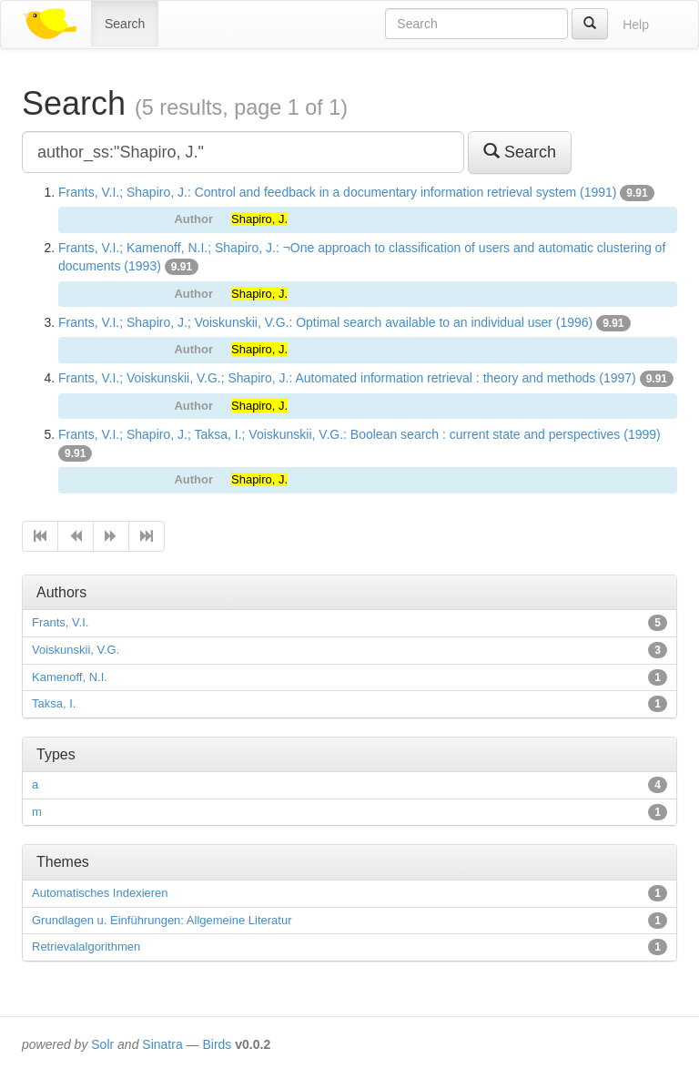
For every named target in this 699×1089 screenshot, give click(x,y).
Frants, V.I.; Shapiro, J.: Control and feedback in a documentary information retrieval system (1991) (337, 192)
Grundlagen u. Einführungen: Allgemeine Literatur (161, 920)
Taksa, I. (54, 703)
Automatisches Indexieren (100, 893)
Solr (102, 1044)
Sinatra (162, 1044)
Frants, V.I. (60, 622)
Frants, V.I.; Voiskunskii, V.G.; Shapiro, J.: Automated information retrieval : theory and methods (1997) (347, 378)
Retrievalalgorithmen (86, 946)
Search (125, 23)
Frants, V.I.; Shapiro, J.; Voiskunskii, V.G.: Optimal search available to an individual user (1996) (325, 322)
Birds (216, 1044)
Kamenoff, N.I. (69, 677)
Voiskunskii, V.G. (75, 649)
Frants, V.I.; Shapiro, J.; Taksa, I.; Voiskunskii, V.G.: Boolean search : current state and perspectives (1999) (359, 434)
